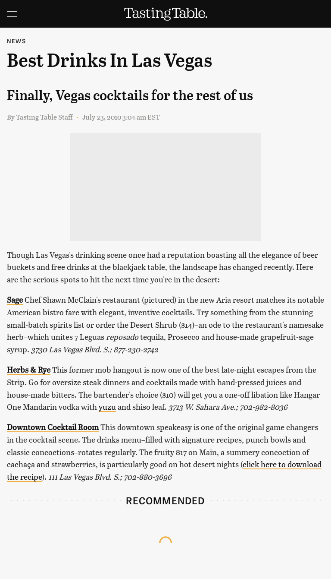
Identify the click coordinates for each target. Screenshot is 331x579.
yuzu (107, 406)
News (16, 41)
